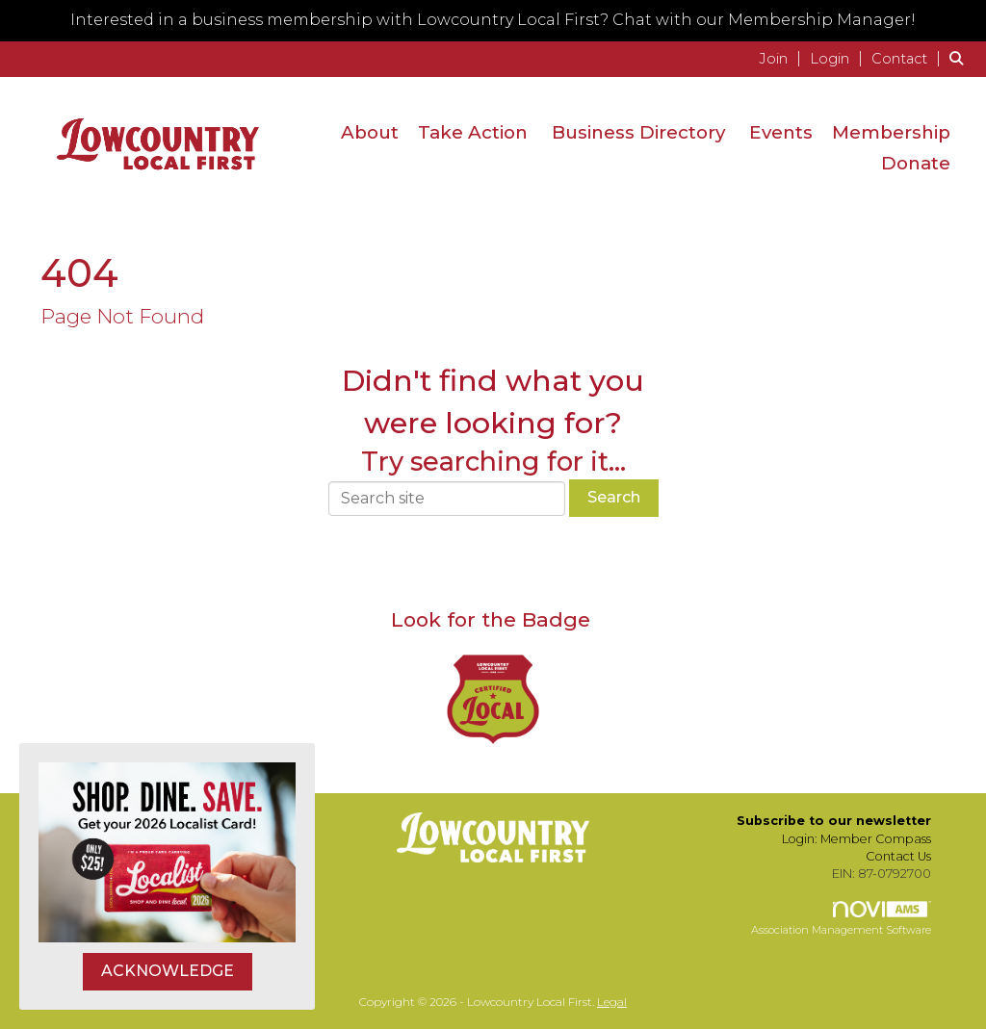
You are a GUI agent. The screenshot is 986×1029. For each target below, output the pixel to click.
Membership (891, 132)
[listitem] (782, 58)
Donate (915, 163)
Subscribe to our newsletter (834, 820)
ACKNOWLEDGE (167, 971)
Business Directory (638, 132)
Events (781, 132)
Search (613, 497)
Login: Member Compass (856, 839)
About (370, 132)
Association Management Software (841, 919)
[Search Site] (960, 58)
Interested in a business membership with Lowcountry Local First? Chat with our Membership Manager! (493, 20)
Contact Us (898, 856)
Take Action (473, 132)
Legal (612, 1001)
